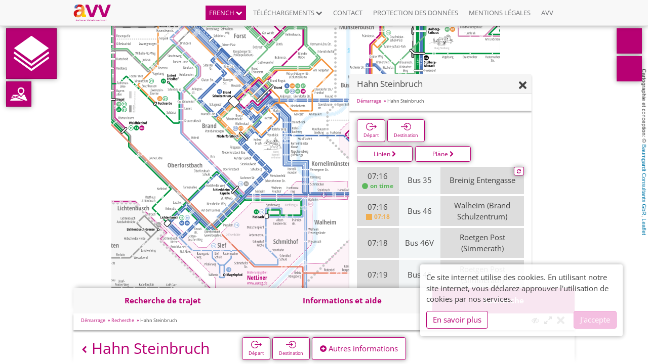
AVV (547, 12)
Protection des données (415, 12)
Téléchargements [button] (287, 12)
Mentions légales (500, 12)
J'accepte (595, 319)
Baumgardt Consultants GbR (644, 179)
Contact (347, 12)
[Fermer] (522, 85)
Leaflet (644, 226)
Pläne (443, 154)
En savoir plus (457, 319)
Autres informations (359, 348)
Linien (385, 154)
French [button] (225, 12)
